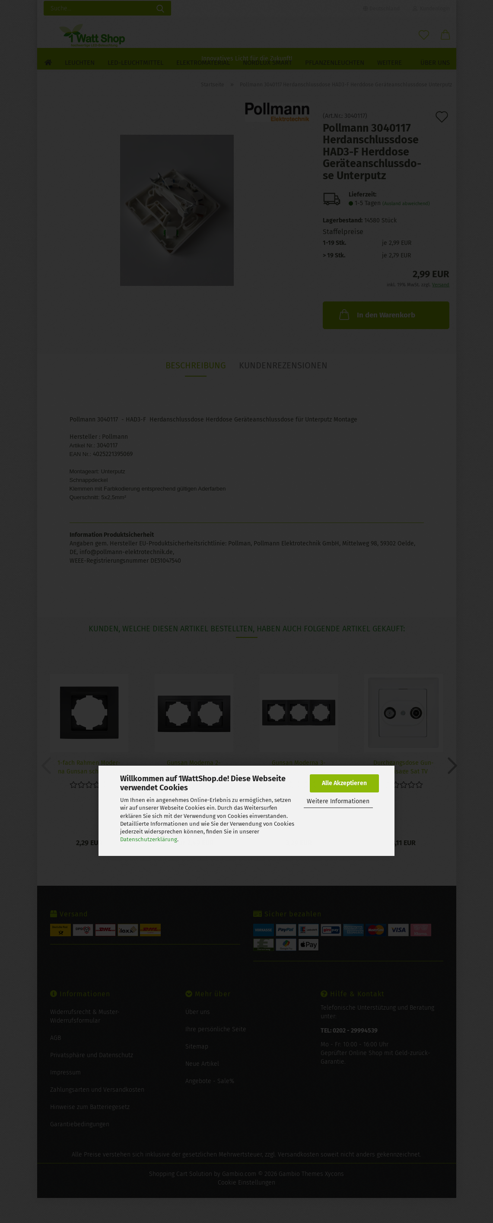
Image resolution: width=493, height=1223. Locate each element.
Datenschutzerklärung (148, 839)
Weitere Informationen (338, 801)
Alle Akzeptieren (344, 783)
